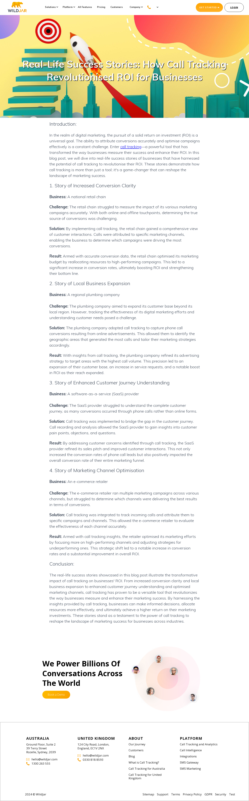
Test (232, 794)
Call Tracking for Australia (147, 769)
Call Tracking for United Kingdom (145, 776)
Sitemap (148, 794)
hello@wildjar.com (44, 759)
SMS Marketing (190, 769)
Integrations (188, 756)
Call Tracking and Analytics (199, 744)
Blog (132, 756)
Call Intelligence (191, 750)
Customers (116, 7)
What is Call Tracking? (144, 762)
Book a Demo (56, 694)
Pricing (101, 7)
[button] (50, 7)
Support (162, 794)
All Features (85, 7)
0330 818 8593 (93, 760)
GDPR (208, 794)
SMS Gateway (189, 762)
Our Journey (137, 744)
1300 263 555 (40, 763)
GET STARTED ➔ (209, 7)
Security (220, 794)
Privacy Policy (192, 794)
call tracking (130, 146)
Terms (175, 794)
